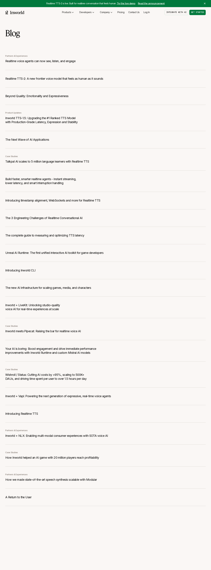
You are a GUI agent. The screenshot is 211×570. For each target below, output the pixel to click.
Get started (197, 12)
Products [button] (68, 12)
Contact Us (134, 12)
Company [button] (106, 12)
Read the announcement (151, 3)
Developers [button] (87, 12)
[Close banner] (204, 3)
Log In (147, 12)
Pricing (120, 12)
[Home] (14, 12)
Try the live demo (126, 3)
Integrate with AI (176, 12)
